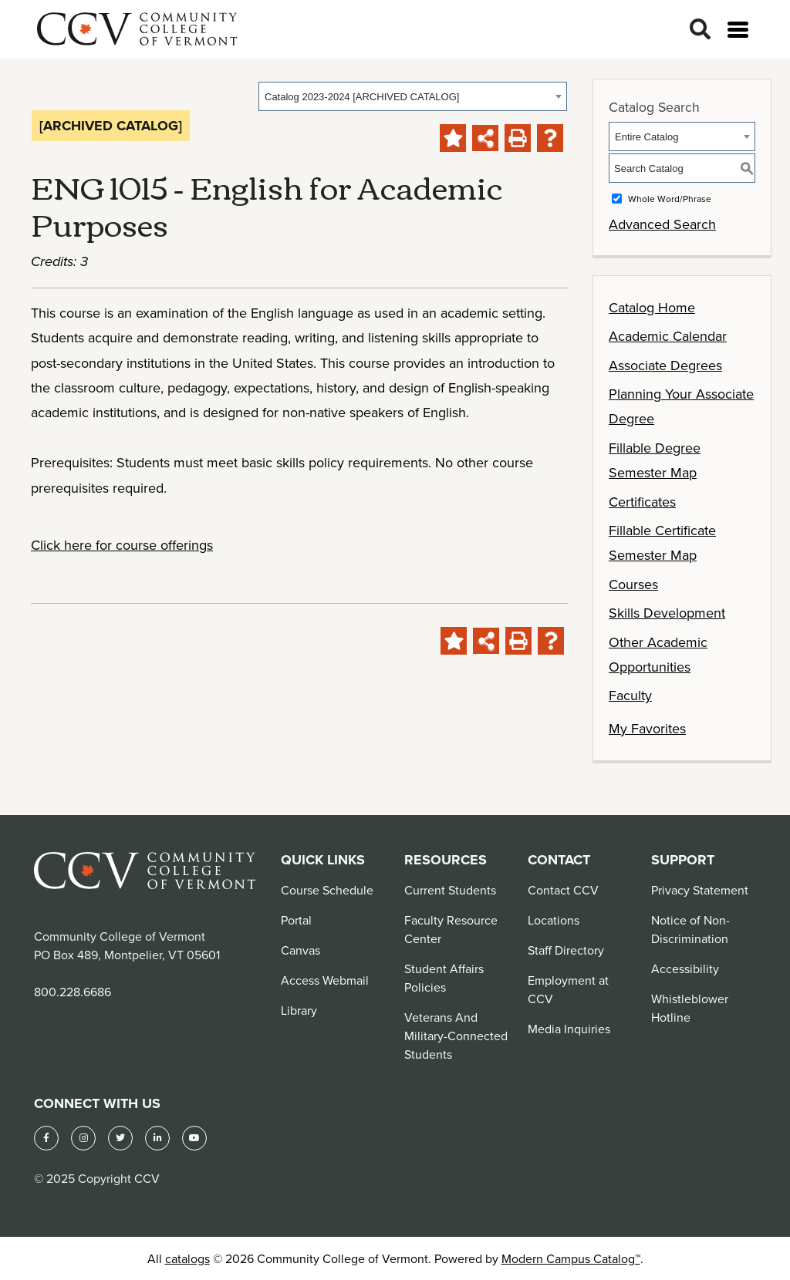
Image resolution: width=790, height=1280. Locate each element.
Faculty (630, 695)
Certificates (642, 501)
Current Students (450, 889)
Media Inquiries (569, 1028)
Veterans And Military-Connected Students (456, 1036)
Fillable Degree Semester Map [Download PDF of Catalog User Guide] (655, 460)
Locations (553, 919)
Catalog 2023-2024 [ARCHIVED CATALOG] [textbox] (362, 97)
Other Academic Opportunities (658, 654)
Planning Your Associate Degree (681, 406)
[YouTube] (194, 1138)
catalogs (187, 1258)
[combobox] (412, 96)
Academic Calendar (668, 335)
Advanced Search (662, 224)
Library (299, 1010)
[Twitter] (120, 1138)
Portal (296, 919)
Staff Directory (566, 949)
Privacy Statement (699, 889)
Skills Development (667, 612)
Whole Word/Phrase (669, 198)
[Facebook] (46, 1138)
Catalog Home (652, 307)
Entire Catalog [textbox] (646, 137)
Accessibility (685, 968)
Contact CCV (563, 889)
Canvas (300, 949)
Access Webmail (325, 980)
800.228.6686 (72, 991)
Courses (633, 584)
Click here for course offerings (122, 544)
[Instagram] (83, 1138)
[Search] (700, 29)
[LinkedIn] (157, 1138)
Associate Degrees (665, 365)
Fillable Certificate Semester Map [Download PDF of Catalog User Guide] (662, 542)
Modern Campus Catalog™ (570, 1258)
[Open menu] (738, 30)
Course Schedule (327, 889)
